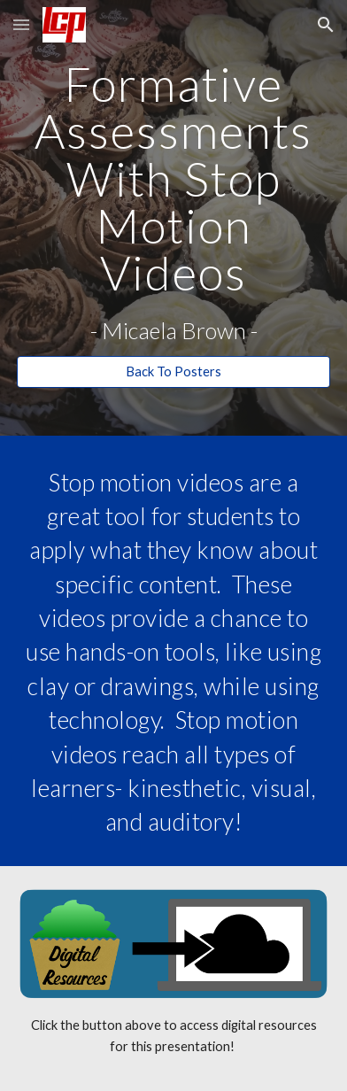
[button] (21, 24)
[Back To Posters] (173, 371)
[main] (173, 202)
